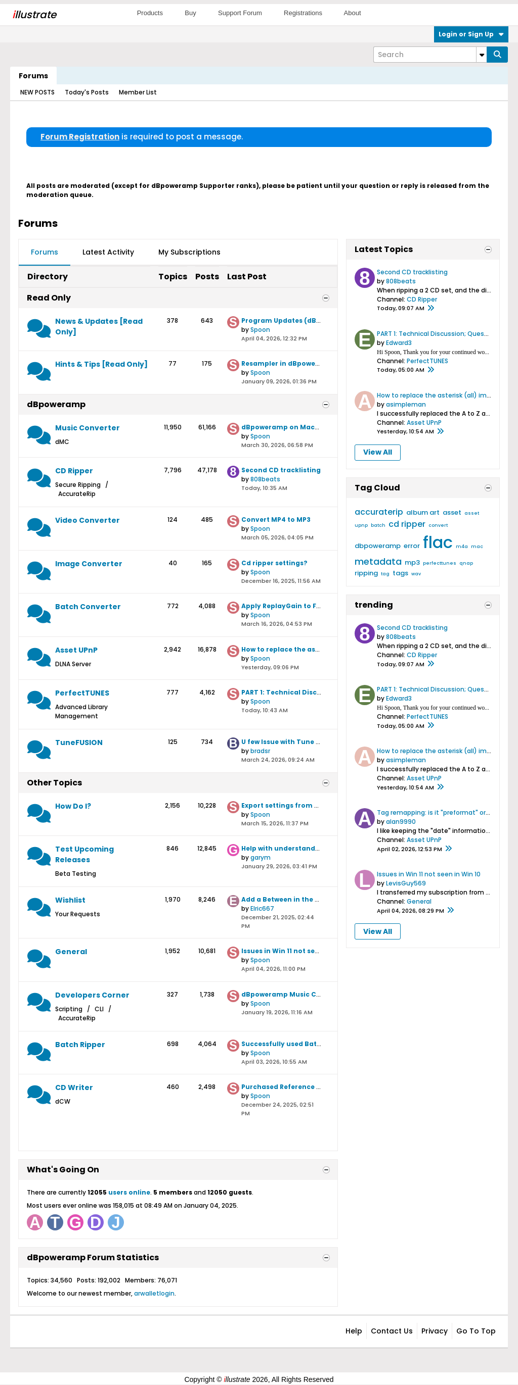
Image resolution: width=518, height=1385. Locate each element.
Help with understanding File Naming (305, 848)
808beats (265, 479)
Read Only (49, 298)
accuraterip (379, 512)
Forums (33, 76)
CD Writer (74, 1087)
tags (400, 573)
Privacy (434, 1331)
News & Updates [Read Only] (99, 326)
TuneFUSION (79, 742)
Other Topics (54, 782)
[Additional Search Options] (481, 54)
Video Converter (87, 520)
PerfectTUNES (82, 693)
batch (378, 525)
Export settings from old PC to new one (308, 805)
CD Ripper (74, 471)
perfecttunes (439, 563)
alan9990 (401, 821)
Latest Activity (108, 252)
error (412, 546)
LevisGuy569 (406, 883)
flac (438, 542)
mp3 (412, 562)
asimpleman (406, 404)
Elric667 (262, 908)
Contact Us (392, 1331)
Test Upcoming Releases (84, 854)
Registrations (303, 13)
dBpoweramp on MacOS (282, 427)
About (352, 13)
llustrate (34, 15)
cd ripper (406, 524)
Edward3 (399, 342)
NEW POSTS (37, 92)
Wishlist (70, 900)
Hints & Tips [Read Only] (101, 364)
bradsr (260, 751)
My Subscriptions (189, 252)
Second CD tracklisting (281, 470)
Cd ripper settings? (274, 563)
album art (423, 512)
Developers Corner (92, 995)
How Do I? (73, 806)
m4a (462, 546)
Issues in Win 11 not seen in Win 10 (298, 951)
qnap (466, 563)
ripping (366, 573)
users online (129, 1192)
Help (354, 1331)
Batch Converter (88, 607)
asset (452, 512)
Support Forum (240, 13)
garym (260, 857)
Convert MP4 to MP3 (276, 519)
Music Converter (87, 428)
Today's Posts (87, 92)
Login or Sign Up (471, 34)
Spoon (260, 329)
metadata (378, 561)
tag (385, 574)
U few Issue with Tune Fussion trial (299, 741)
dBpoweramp (56, 404)
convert (438, 525)
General (71, 952)
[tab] (44, 252)
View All (377, 452)
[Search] (430, 54)
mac (477, 546)
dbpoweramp (378, 546)
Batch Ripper (80, 1045)
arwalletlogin (154, 1293)
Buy (190, 13)
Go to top (476, 1331)
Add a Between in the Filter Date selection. (313, 899)
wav (416, 574)
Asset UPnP (76, 650)
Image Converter (88, 564)
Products (150, 13)
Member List (138, 92)
